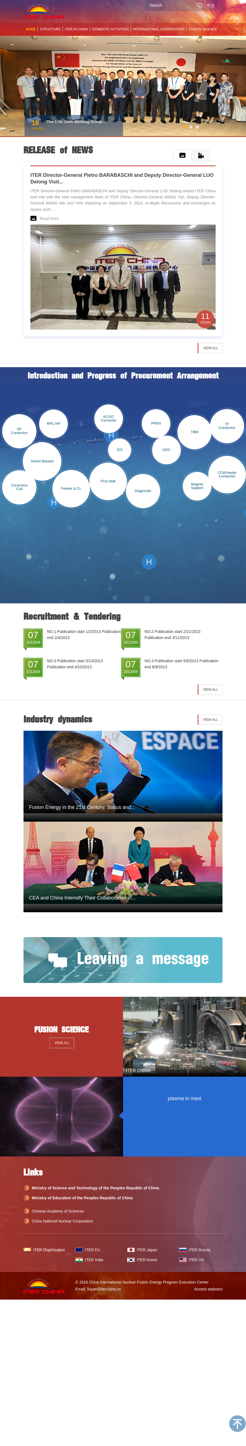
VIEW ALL (210, 348)
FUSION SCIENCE (203, 29)
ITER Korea (147, 1260)
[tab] (182, 155)
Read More (49, 218)
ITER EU (92, 1250)
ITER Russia (200, 1250)
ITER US (196, 1260)
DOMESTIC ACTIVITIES (110, 29)
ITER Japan (147, 1250)
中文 (211, 5)
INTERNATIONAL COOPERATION (159, 29)
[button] (18, 72)
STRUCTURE (50, 29)
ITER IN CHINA (76, 29)
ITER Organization (49, 1250)
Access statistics (208, 1289)
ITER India (94, 1260)
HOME (31, 29)
